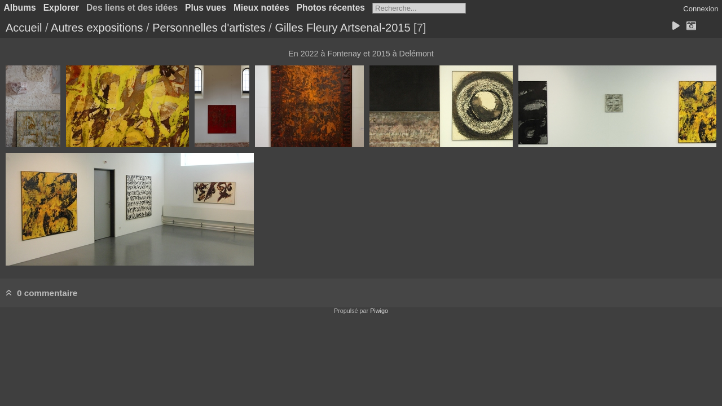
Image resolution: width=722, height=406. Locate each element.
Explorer (61, 7)
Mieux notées (261, 7)
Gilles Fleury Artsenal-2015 (342, 27)
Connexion (700, 9)
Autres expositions (97, 27)
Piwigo (379, 310)
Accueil (24, 27)
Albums (20, 7)
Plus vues (205, 7)
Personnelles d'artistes (209, 27)
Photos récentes (331, 7)
